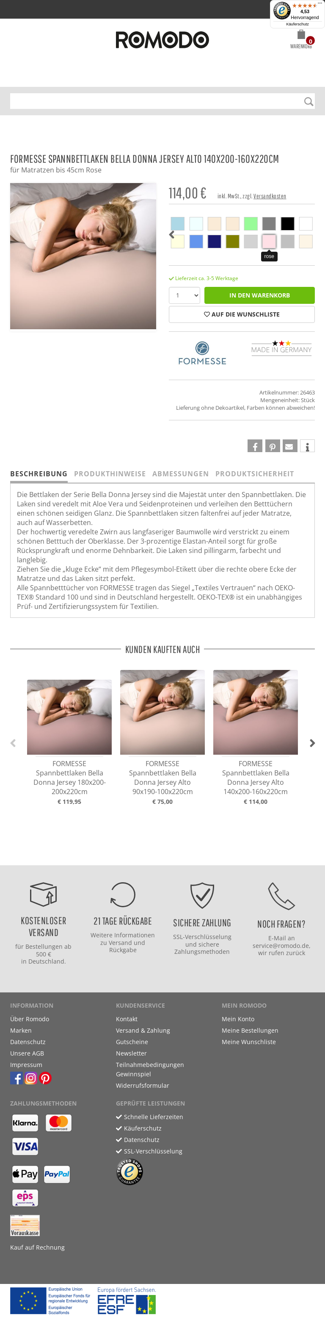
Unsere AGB (27, 1053)
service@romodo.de (281, 946)
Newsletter (131, 1053)
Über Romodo (29, 1019)
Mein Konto (238, 1019)
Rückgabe (123, 950)
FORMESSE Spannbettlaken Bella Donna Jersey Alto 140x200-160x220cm (255, 777)
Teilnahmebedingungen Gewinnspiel (150, 1069)
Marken (21, 1030)
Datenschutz (28, 1042)
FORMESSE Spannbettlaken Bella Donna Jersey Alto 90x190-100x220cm (162, 777)
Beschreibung (39, 473)
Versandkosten (269, 196)
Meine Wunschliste (249, 1042)
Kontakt (127, 1019)
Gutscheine (132, 1042)
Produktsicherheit (254, 473)
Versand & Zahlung (143, 1030)
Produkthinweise (110, 473)
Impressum (26, 1065)
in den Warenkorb (259, 295)
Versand (120, 943)
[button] (301, 41)
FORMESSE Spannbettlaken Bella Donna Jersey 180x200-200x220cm (69, 777)
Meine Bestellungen (250, 1030)
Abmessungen (180, 473)
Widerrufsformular (142, 1085)
